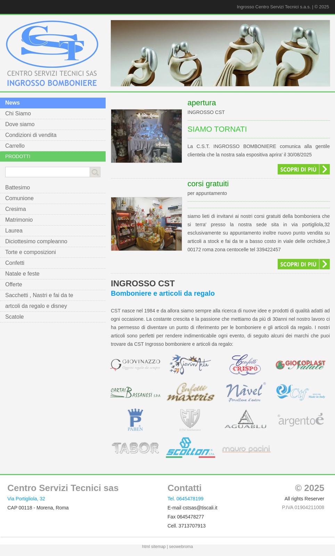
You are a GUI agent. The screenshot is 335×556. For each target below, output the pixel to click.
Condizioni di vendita (31, 135)
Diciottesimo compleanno (36, 241)
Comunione (19, 198)
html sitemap (154, 546)
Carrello (15, 146)
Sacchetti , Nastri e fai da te (39, 295)
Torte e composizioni (30, 252)
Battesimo (17, 187)
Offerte (13, 284)
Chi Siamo (18, 113)
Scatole (14, 317)
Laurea (14, 231)
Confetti (14, 263)
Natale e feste (22, 274)
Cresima (15, 209)
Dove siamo (19, 124)
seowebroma (181, 546)
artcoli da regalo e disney (36, 306)
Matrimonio (19, 220)
